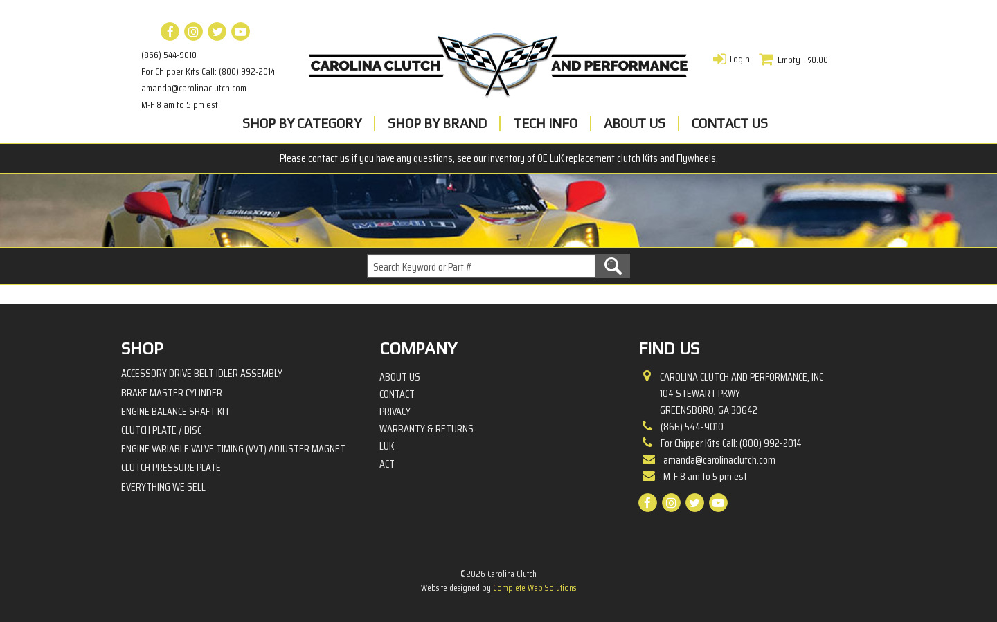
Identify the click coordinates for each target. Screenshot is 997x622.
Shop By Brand (437, 123)
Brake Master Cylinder (171, 392)
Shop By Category (301, 123)
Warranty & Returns (426, 429)
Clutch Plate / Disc (161, 430)
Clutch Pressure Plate (171, 467)
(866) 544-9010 (169, 54)
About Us (634, 123)
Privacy (395, 411)
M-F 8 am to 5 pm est (179, 104)
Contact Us (730, 123)
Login (740, 58)
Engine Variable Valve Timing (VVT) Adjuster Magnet (233, 448)
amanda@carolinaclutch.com (193, 87)
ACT (387, 464)
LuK (386, 446)
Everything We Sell (163, 486)
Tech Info (545, 123)
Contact (397, 394)
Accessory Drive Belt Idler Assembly (201, 373)
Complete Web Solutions (534, 587)
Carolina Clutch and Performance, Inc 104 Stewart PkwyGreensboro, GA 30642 (741, 394)
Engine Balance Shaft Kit (175, 411)
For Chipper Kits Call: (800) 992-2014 (208, 71)
